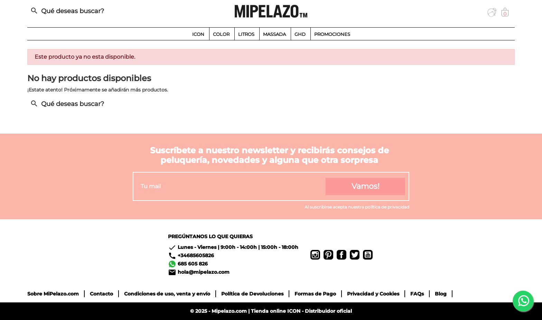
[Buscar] (105, 11)
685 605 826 (193, 264)
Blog (441, 294)
